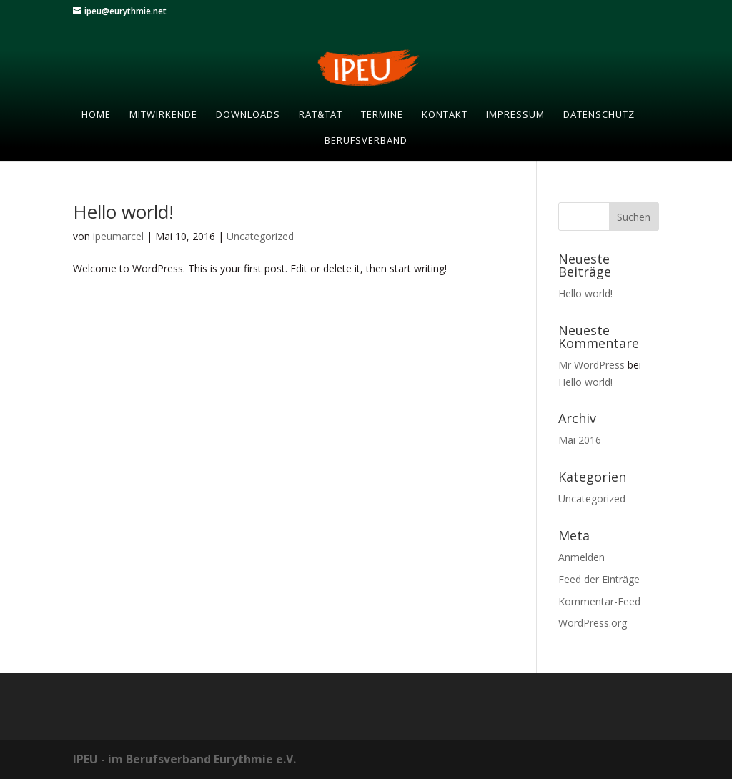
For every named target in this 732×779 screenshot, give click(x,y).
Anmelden (581, 557)
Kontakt (445, 115)
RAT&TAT (320, 115)
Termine (382, 115)
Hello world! (123, 211)
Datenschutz (599, 115)
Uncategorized (260, 236)
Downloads (248, 115)
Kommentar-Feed (599, 601)
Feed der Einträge (599, 579)
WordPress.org (592, 623)
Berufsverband (366, 141)
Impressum (515, 115)
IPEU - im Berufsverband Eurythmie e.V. (184, 759)
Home (96, 115)
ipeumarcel (118, 236)
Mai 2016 (579, 440)
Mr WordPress (591, 365)
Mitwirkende (163, 115)
